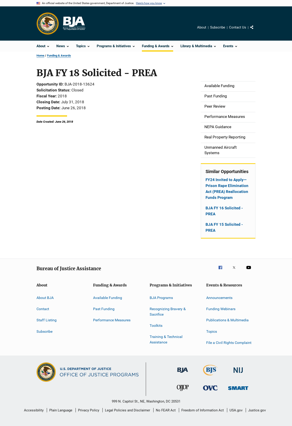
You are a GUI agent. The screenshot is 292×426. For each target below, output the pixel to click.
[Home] (74, 23)
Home (40, 55)
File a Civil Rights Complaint (228, 342)
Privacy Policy (88, 410)
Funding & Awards (59, 55)
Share (255, 30)
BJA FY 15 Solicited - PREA (224, 227)
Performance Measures (111, 320)
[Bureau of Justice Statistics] (210, 376)
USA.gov (235, 410)
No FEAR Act (166, 410)
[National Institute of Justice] (238, 373)
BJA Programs (161, 297)
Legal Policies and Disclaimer (127, 410)
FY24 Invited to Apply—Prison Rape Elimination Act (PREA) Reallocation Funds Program (227, 188)
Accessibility (34, 410)
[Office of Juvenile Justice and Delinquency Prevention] (183, 392)
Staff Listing (46, 320)
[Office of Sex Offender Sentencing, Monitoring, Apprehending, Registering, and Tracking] (238, 391)
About (201, 27)
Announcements (219, 297)
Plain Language (60, 410)
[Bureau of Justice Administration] (182, 373)
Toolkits (156, 325)
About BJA (45, 297)
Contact (42, 309)
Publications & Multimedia (227, 320)
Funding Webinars (220, 309)
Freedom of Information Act (202, 410)
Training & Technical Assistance (166, 339)
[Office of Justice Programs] (47, 23)
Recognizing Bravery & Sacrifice (168, 312)
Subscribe (217, 27)
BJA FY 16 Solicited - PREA (224, 211)
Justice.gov (257, 410)
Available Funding (107, 297)
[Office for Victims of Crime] (210, 391)
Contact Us (237, 27)
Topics (211, 331)
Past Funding (104, 309)
